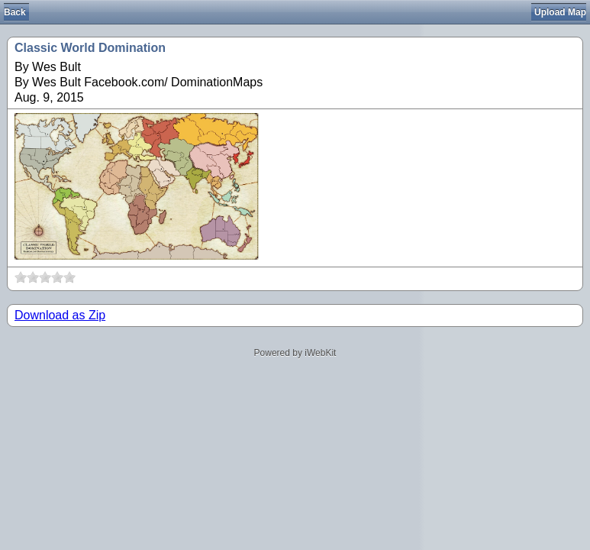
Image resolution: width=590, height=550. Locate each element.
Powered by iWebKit (295, 353)
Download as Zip (60, 315)
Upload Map (560, 12)
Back (15, 12)
